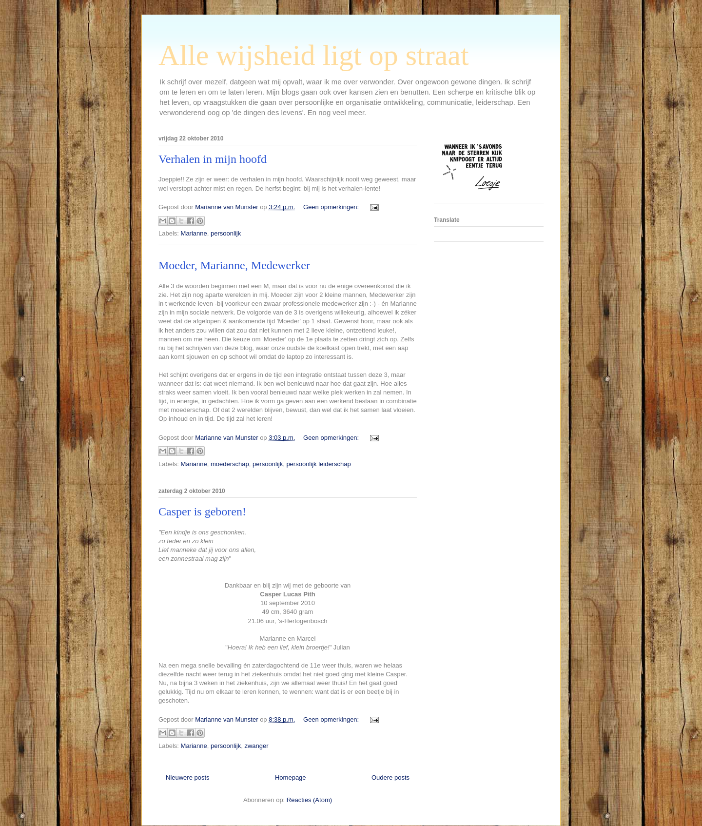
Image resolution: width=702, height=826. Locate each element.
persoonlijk (226, 233)
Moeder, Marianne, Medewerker (234, 265)
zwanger (256, 745)
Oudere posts (390, 777)
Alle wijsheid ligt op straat (313, 55)
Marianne (194, 233)
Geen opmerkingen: (332, 207)
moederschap (230, 464)
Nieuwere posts (188, 777)
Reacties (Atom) (309, 800)
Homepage (290, 777)
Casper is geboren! (202, 511)
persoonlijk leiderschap (318, 464)
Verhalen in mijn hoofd (212, 159)
